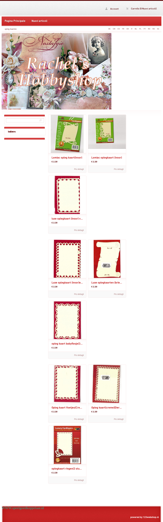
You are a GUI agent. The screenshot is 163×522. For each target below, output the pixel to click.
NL (136, 29)
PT (145, 29)
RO (149, 29)
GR (127, 29)
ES (119, 29)
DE (109, 29)
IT (131, 29)
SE (158, 29)
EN (114, 29)
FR (123, 29)
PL (140, 29)
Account (112, 9)
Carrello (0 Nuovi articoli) (141, 9)
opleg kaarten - (27, 8)
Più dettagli (79, 169)
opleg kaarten (11, 29)
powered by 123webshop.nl (144, 517)
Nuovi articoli (39, 21)
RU (153, 29)
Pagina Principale (15, 21)
